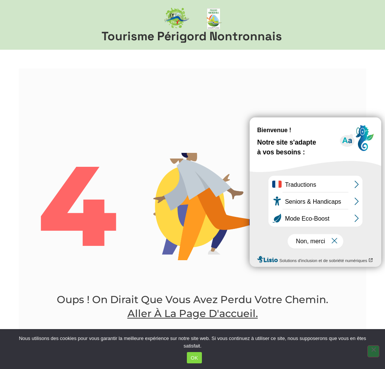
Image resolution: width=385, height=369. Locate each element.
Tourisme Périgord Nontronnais (192, 36)
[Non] (373, 351)
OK (194, 358)
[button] (370, 25)
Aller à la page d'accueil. (192, 313)
